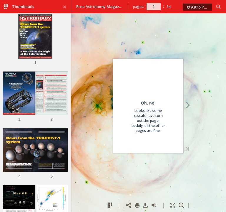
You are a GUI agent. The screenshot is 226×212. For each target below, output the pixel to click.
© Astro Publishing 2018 (199, 7)
